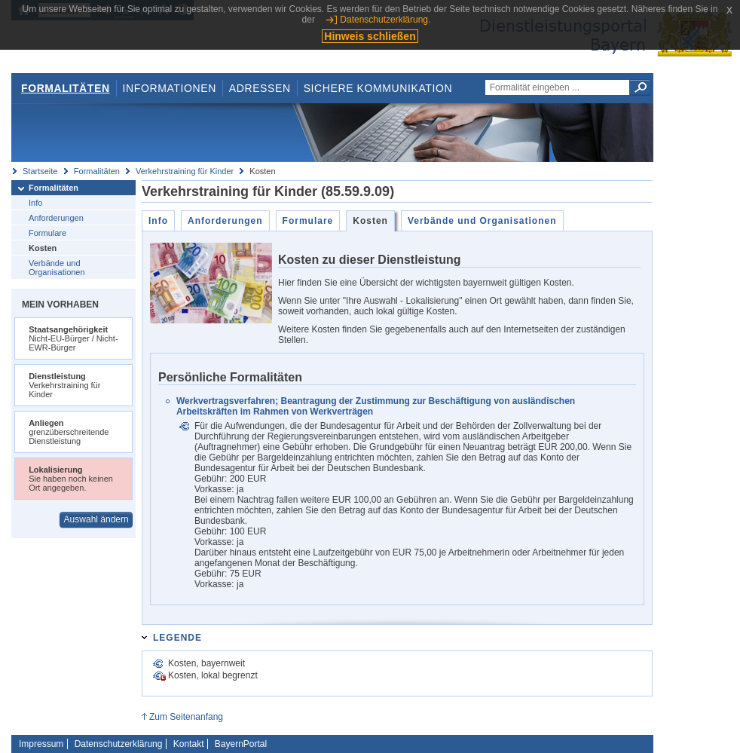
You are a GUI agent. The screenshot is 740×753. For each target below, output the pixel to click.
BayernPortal (241, 744)
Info (35, 202)
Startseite (40, 171)
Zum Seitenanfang (186, 717)
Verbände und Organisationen (57, 268)
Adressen (260, 88)
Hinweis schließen (369, 36)
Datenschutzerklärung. (385, 19)
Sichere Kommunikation (378, 88)
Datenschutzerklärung (119, 744)
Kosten (43, 248)
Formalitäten (65, 88)
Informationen (169, 88)
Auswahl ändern (96, 519)
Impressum (41, 744)
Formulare (47, 232)
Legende (177, 637)
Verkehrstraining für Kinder (185, 171)
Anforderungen (56, 217)
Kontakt (188, 744)
